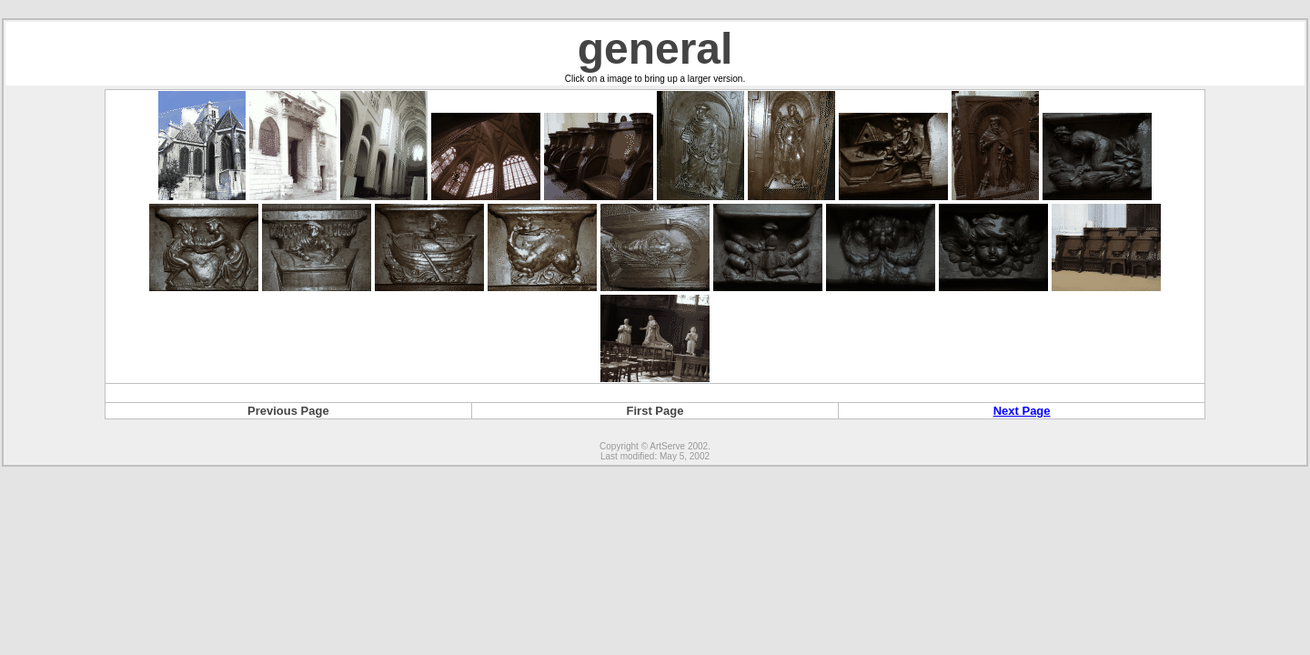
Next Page (1022, 411)
